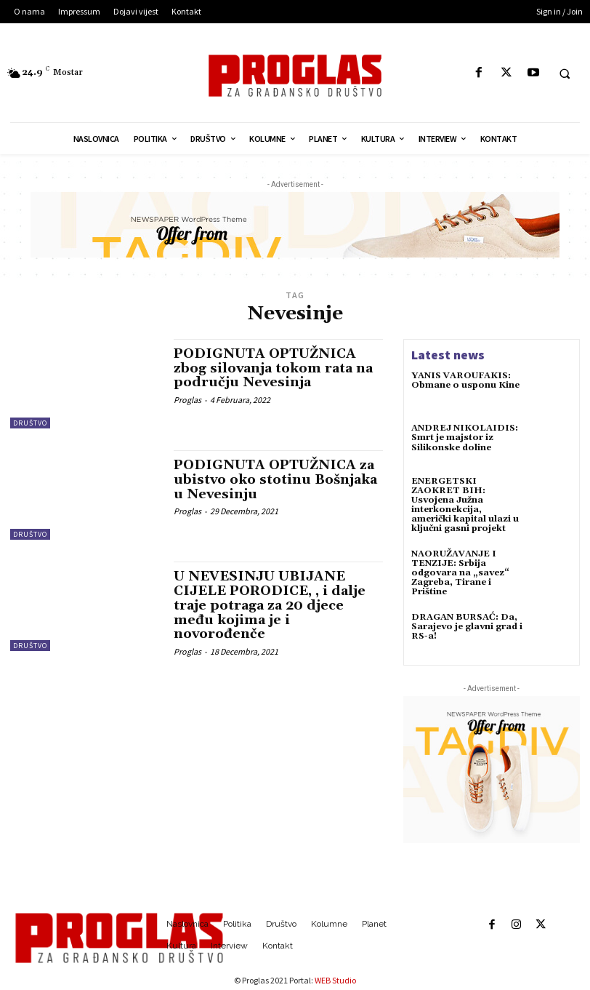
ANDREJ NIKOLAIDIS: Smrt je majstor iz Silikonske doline (464, 437)
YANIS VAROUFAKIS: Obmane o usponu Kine (465, 380)
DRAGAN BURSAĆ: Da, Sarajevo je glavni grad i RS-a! (466, 627)
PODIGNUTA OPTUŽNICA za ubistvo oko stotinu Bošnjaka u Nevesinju (275, 480)
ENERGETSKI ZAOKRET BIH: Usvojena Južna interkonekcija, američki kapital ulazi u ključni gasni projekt (465, 505)
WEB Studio (335, 980)
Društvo (30, 423)
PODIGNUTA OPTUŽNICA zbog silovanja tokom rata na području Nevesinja (273, 368)
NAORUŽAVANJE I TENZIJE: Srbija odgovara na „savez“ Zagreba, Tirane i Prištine (460, 573)
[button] (564, 73)
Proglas (187, 399)
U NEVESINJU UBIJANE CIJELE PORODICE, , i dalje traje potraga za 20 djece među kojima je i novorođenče (269, 605)
